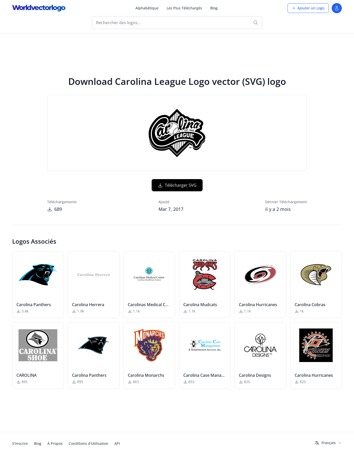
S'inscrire (20, 443)
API (117, 443)
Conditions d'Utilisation (88, 443)
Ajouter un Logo (308, 8)
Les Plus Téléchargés (184, 8)
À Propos (55, 443)
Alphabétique (146, 8)
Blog (214, 8)
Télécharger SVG (177, 185)
